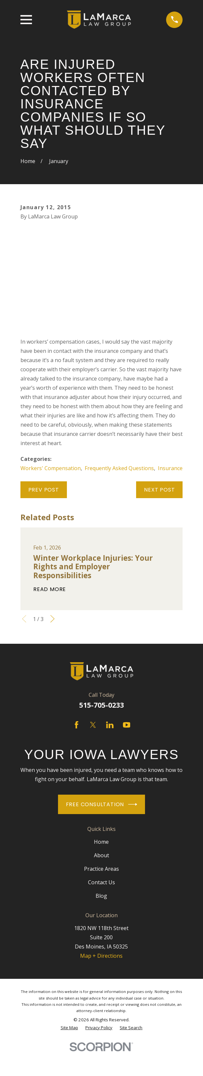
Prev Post (43, 490)
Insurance (170, 468)
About (101, 855)
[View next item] (52, 618)
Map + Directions (101, 955)
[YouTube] (126, 724)
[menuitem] (69, 1028)
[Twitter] (93, 724)
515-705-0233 (101, 705)
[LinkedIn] (109, 724)
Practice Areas (101, 868)
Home (101, 841)
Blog (101, 895)
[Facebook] (76, 724)
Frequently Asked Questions (119, 468)
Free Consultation (101, 804)
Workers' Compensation (50, 468)
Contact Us (101, 882)
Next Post (159, 490)
